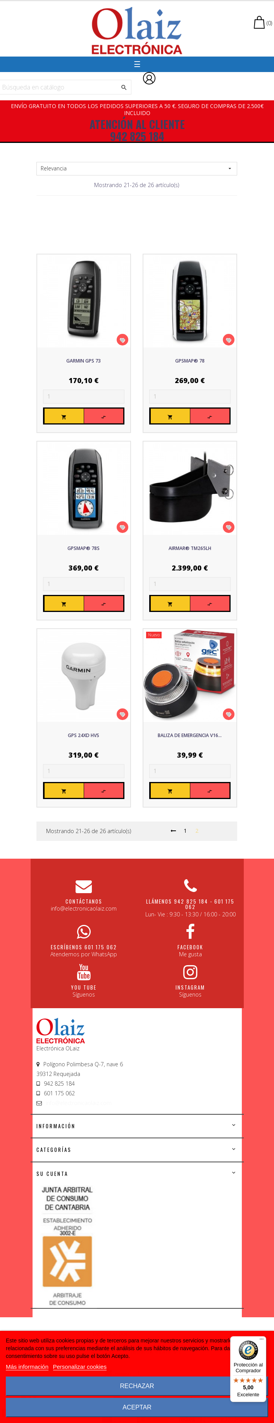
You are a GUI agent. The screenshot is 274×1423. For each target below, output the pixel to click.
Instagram (190, 987)
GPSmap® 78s (83, 548)
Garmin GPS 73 (83, 360)
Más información (27, 1366)
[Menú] (261, 1341)
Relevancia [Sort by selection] (137, 168)
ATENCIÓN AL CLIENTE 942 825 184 (137, 130)
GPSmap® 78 (190, 360)
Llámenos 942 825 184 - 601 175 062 (190, 904)
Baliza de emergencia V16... (190, 735)
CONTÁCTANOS (83, 901)
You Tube (84, 987)
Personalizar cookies (80, 1366)
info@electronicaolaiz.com (79, 1103)
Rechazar (137, 1386)
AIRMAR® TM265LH (190, 548)
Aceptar (136, 1407)
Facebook (190, 947)
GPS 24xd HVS (83, 735)
